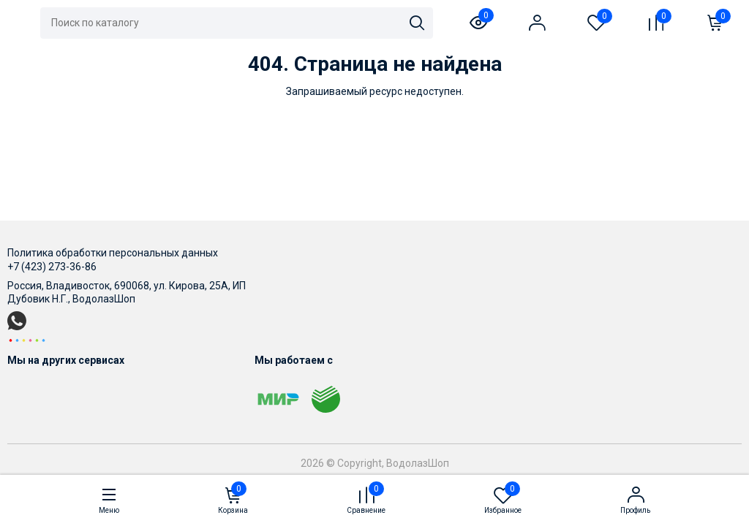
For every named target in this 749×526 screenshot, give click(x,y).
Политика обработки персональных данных (112, 253)
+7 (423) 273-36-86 (52, 266)
